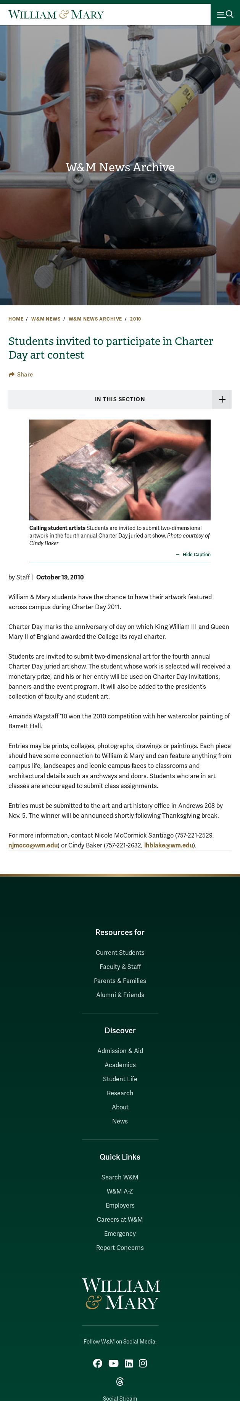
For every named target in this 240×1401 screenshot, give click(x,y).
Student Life (120, 1079)
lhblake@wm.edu (168, 845)
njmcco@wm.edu (33, 845)
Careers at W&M (120, 1220)
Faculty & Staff (120, 967)
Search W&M (120, 1177)
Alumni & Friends (120, 995)
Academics (120, 1065)
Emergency (120, 1234)
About (120, 1107)
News (120, 1121)
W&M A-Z (120, 1191)
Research (120, 1093)
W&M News (46, 319)
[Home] (56, 14)
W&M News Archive (120, 167)
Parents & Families (120, 981)
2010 (135, 319)
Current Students (120, 953)
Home (15, 319)
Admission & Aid (120, 1051)
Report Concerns (120, 1248)
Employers (120, 1206)
